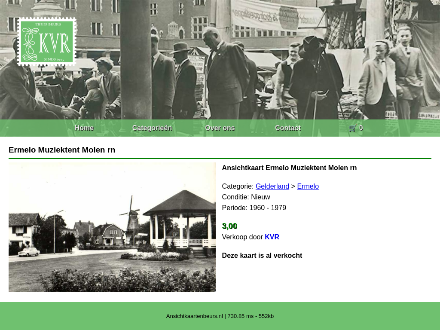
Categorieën (152, 127)
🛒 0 (355, 127)
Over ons (220, 127)
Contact (288, 127)
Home (84, 127)
